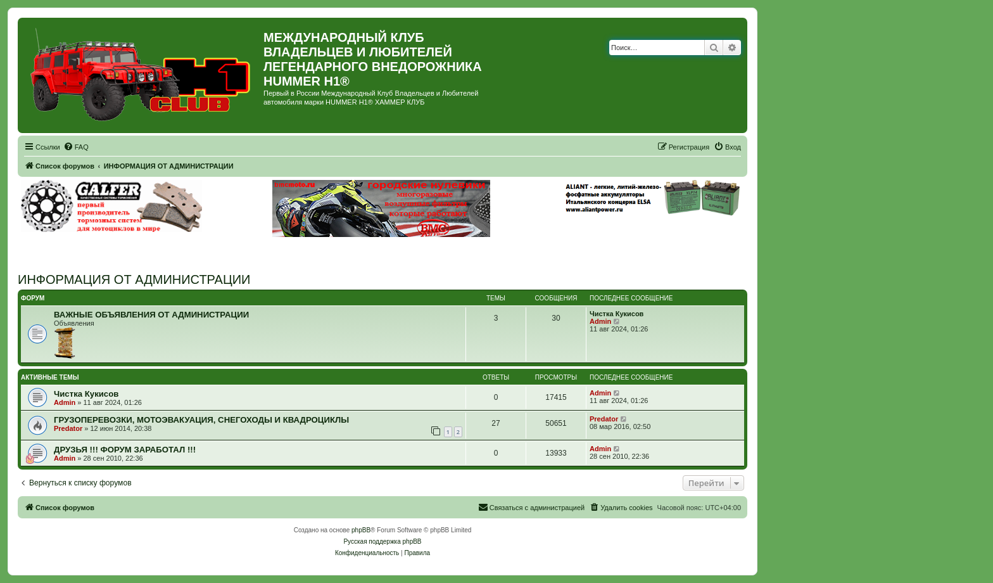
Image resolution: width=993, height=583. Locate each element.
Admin (600, 321)
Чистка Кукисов (616, 313)
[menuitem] (76, 147)
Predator (68, 428)
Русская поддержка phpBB (382, 541)
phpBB (360, 530)
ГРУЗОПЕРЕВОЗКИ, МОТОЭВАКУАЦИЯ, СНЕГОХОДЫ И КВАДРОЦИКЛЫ (201, 420)
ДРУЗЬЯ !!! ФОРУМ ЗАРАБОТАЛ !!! (125, 449)
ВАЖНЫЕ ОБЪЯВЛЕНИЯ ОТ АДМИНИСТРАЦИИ (151, 314)
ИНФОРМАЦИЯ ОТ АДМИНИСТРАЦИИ (134, 279)
